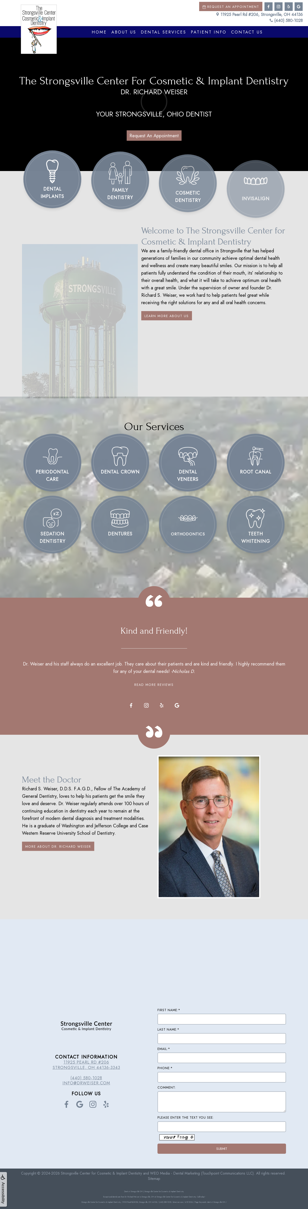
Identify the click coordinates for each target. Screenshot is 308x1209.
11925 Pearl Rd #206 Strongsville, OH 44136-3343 (86, 1064)
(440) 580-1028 (286, 21)
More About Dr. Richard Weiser (58, 861)
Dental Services (163, 32)
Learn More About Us (167, 316)
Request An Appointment (154, 135)
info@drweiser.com (86, 1083)
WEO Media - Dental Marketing (175, 1173)
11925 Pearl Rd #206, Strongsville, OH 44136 (259, 15)
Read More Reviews (154, 670)
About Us (123, 32)
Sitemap (154, 1178)
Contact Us (247, 32)
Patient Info (208, 32)
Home (99, 32)
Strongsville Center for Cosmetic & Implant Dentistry (101, 1173)
